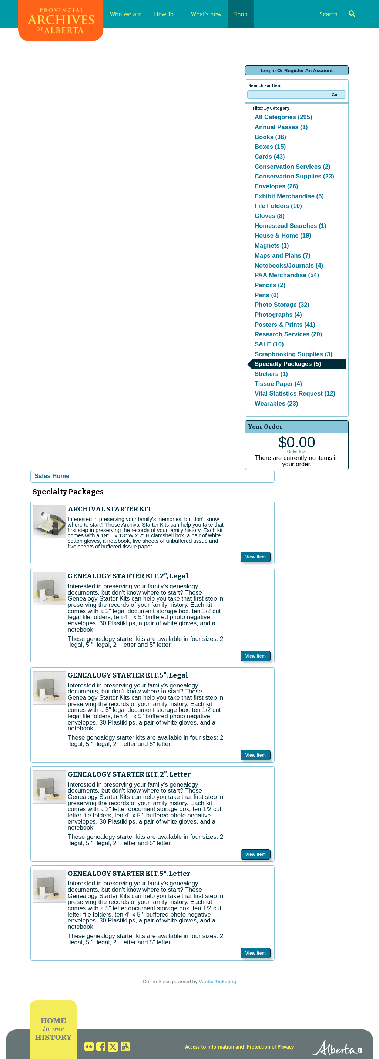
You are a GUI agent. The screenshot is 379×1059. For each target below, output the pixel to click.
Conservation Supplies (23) (294, 176)
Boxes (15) (270, 146)
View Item (255, 556)
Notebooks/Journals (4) (289, 265)
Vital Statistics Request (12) (295, 393)
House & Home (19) (283, 235)
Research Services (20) (288, 334)
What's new (206, 14)
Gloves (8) (270, 215)
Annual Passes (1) (281, 127)
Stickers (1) (271, 373)
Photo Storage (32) (282, 304)
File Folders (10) (278, 205)
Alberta (337, 1049)
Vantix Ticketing (217, 981)
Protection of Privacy (270, 1046)
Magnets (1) (272, 245)
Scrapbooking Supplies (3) (293, 354)
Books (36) (270, 137)
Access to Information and (214, 1046)
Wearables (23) (276, 403)
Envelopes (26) (276, 186)
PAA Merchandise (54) (287, 275)
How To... (166, 14)
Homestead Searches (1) (290, 225)
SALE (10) (269, 344)
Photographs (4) (278, 314)
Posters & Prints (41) (285, 324)
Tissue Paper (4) (278, 383)
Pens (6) (267, 295)
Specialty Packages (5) (288, 363)
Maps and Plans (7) (283, 255)
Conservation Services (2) (293, 166)
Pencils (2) (270, 285)
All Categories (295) (283, 117)
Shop (241, 14)
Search (337, 14)
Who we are (125, 14)
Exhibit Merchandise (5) (289, 196)
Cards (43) (270, 156)
